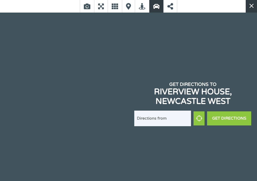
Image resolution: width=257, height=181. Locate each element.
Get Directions (229, 118)
